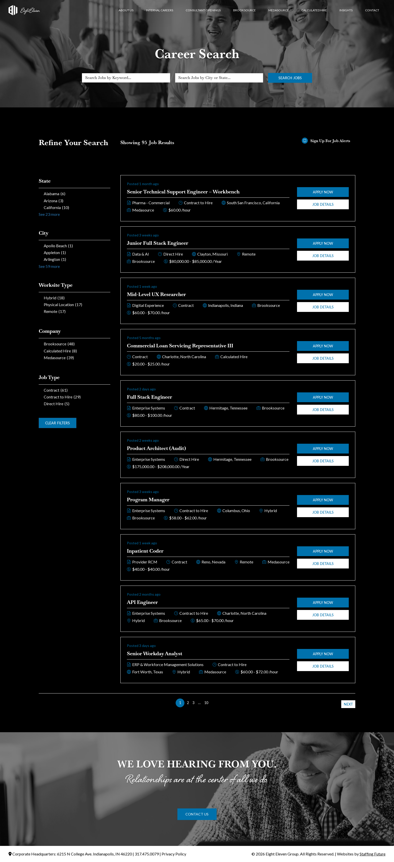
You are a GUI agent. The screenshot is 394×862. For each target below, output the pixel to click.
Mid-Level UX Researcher (156, 294)
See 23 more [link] (49, 214)
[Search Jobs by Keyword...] (126, 78)
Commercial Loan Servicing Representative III (180, 345)
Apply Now (323, 192)
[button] (197, 814)
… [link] (199, 702)
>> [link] (214, 702)
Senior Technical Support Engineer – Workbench (183, 191)
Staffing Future (372, 853)
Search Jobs (290, 77)
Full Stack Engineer (149, 397)
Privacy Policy (174, 853)
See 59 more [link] (49, 266)
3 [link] (193, 702)
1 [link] (180, 702)
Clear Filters (57, 423)
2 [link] (188, 702)
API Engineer (142, 602)
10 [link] (206, 702)
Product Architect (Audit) (156, 448)
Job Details (323, 204)
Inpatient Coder (145, 551)
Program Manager (148, 499)
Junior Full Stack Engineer (157, 243)
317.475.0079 (147, 853)
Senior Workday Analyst (154, 653)
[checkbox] (74, 193)
